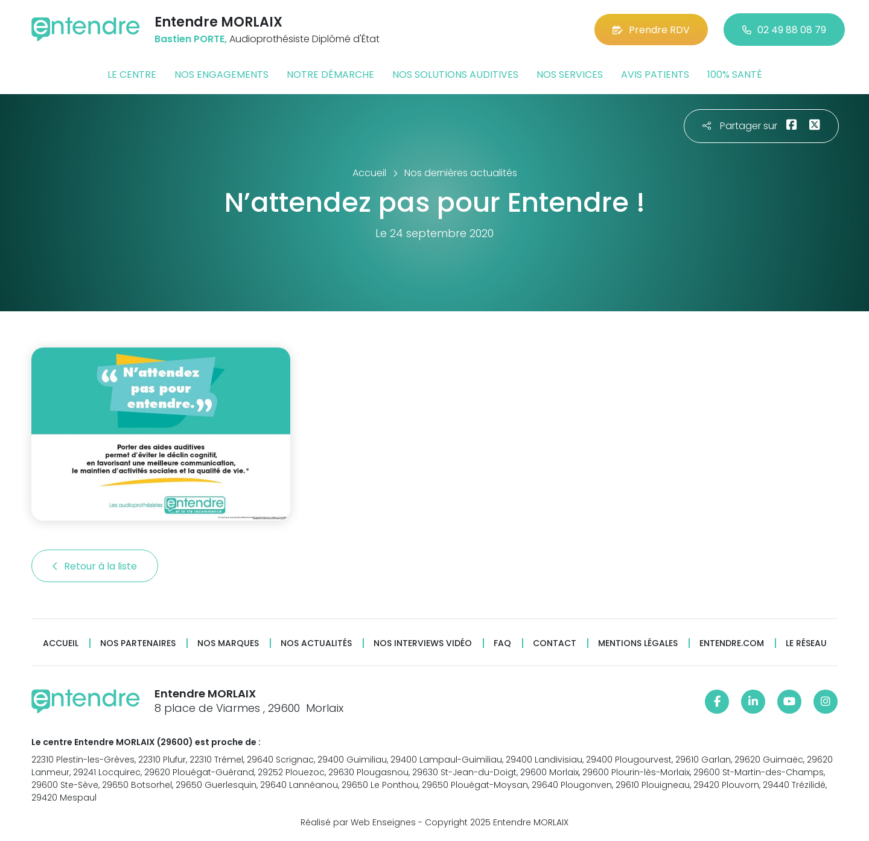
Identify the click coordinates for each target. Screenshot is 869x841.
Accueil (60, 643)
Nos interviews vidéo (423, 643)
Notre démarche (330, 74)
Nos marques (228, 643)
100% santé (734, 74)
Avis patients (655, 74)
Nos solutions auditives (455, 74)
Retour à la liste (94, 566)
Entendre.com (731, 643)
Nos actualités (316, 643)
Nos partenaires (138, 643)
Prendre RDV (651, 30)
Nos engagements (221, 74)
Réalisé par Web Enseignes (358, 822)
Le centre (131, 74)
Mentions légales (638, 643)
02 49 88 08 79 (784, 30)
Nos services (569, 74)
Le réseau (806, 643)
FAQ (502, 643)
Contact (554, 643)
